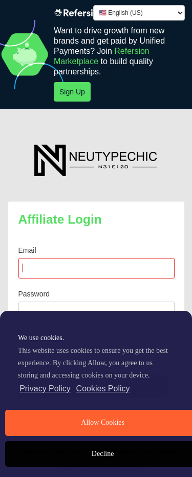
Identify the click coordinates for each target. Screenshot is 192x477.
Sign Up (72, 92)
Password (34, 294)
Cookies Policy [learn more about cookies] (103, 388)
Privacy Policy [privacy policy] (45, 388)
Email (27, 250)
